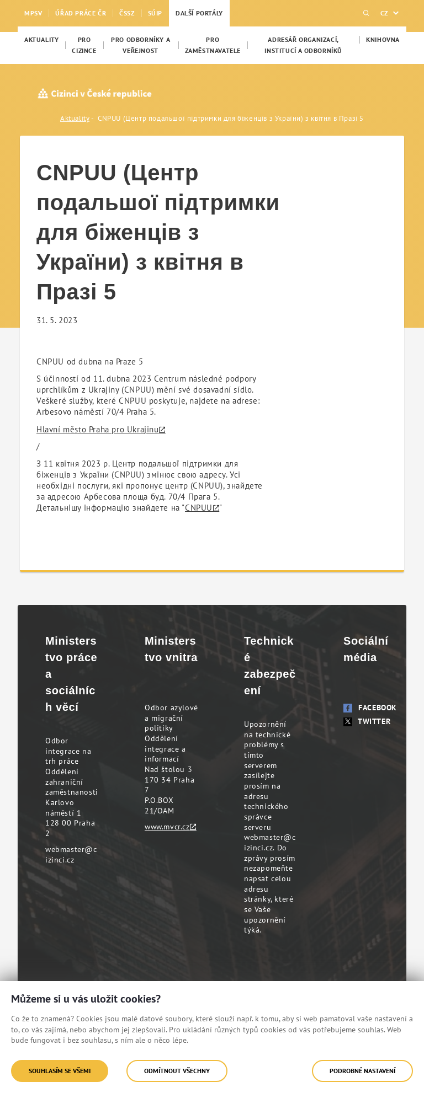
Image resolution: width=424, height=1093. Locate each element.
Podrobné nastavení (362, 1071)
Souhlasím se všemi (60, 1071)
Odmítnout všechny (177, 1071)
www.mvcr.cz (167, 827)
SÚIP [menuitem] (155, 13)
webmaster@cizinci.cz (71, 854)
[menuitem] (41, 39)
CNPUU (199, 507)
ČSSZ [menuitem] (126, 13)
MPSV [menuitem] (33, 13)
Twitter (366, 721)
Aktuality (74, 118)
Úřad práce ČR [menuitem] (80, 13)
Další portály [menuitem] (199, 13)
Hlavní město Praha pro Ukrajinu (97, 429)
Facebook (370, 707)
